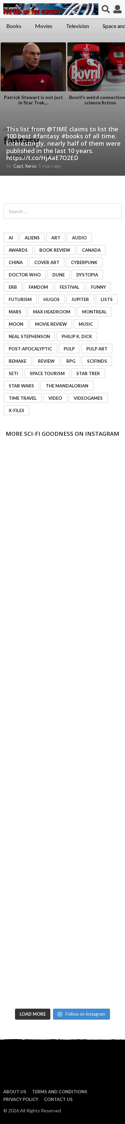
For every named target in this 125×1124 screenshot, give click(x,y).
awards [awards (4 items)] (18, 250)
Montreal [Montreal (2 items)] (94, 311)
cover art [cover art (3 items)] (46, 262)
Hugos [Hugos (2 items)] (51, 299)
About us (14, 1091)
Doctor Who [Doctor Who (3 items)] (25, 274)
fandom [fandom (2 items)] (38, 287)
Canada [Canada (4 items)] (91, 250)
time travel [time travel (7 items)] (23, 398)
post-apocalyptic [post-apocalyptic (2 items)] (30, 348)
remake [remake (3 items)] (17, 361)
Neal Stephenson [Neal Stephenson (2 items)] (29, 336)
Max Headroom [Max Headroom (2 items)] (51, 311)
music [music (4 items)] (86, 324)
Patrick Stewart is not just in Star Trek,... (33, 99)
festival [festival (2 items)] (69, 287)
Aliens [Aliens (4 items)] (32, 237)
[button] (106, 9)
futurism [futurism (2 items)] (20, 299)
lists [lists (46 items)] (107, 299)
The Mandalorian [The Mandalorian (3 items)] (67, 385)
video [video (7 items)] (55, 398)
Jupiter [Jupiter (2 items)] (80, 299)
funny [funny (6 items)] (98, 287)
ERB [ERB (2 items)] (13, 287)
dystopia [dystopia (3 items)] (87, 274)
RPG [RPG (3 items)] (70, 361)
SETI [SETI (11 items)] (13, 373)
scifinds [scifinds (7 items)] (97, 361)
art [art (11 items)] (55, 237)
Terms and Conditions (59, 1091)
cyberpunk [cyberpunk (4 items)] (84, 262)
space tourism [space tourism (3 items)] (47, 373)
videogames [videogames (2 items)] (88, 398)
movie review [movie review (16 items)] (51, 324)
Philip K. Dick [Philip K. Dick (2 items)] (77, 336)
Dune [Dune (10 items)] (58, 274)
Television (77, 26)
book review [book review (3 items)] (54, 250)
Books (13, 26)
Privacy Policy (20, 1099)
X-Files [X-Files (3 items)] (16, 410)
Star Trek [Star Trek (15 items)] (88, 373)
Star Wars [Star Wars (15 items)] (21, 385)
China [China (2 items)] (16, 262)
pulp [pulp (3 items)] (69, 348)
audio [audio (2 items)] (79, 237)
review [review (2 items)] (46, 361)
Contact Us (58, 1099)
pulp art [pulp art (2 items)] (96, 348)
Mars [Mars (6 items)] (15, 311)
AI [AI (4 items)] (11, 237)
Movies (43, 26)
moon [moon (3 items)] (16, 324)
